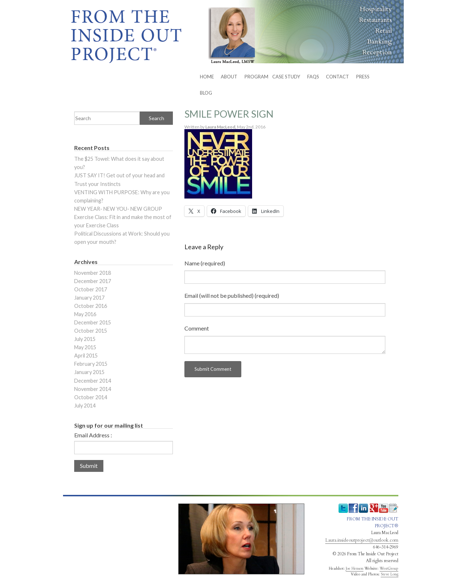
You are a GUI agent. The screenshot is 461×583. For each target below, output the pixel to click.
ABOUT (229, 76)
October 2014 (90, 397)
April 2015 (86, 355)
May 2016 (85, 314)
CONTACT (337, 76)
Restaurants (375, 19)
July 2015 (84, 339)
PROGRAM (256, 76)
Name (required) (204, 263)
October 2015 (90, 331)
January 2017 (89, 298)
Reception (377, 52)
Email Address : (93, 435)
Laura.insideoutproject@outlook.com (361, 540)
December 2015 (92, 322)
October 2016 (90, 306)
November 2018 (92, 273)
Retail (383, 30)
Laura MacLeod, (221, 126)
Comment (196, 328)
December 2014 (92, 381)
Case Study (286, 76)
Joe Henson (354, 568)
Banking (379, 41)
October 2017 (90, 289)
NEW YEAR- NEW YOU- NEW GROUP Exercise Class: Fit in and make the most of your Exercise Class (122, 217)
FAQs (313, 76)
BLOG (206, 93)
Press (363, 76)
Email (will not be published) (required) (231, 295)
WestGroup (389, 568)
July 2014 (84, 405)
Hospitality (376, 9)
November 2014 (92, 389)
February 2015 (90, 364)
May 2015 (85, 347)
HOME (207, 76)
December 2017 (92, 281)
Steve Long (389, 574)
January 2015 (89, 372)
